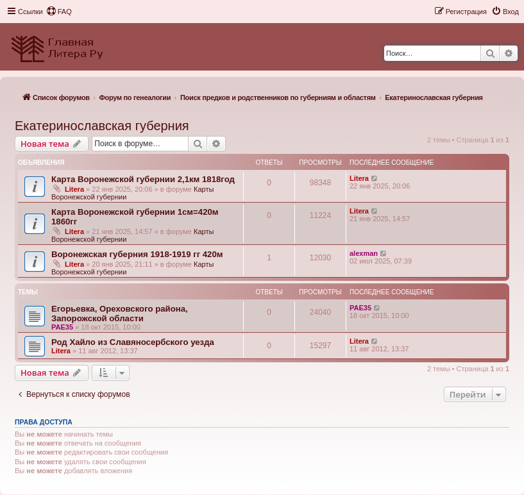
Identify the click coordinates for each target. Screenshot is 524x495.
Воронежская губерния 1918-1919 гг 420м (137, 254)
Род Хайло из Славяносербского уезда (132, 342)
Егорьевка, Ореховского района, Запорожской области (119, 313)
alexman (364, 253)
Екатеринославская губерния (102, 126)
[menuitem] (59, 11)
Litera (74, 189)
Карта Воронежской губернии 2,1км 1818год (143, 179)
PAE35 (62, 327)
